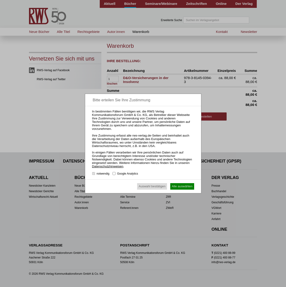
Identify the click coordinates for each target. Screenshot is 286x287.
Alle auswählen (182, 186)
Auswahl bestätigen (152, 186)
